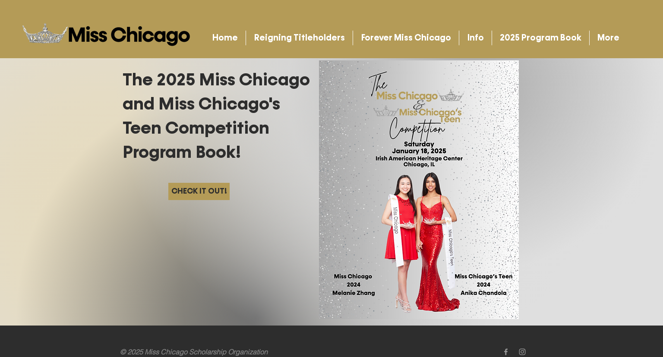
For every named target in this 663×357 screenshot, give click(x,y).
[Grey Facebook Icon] (506, 352)
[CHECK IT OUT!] (199, 191)
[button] (299, 38)
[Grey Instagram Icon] (522, 352)
